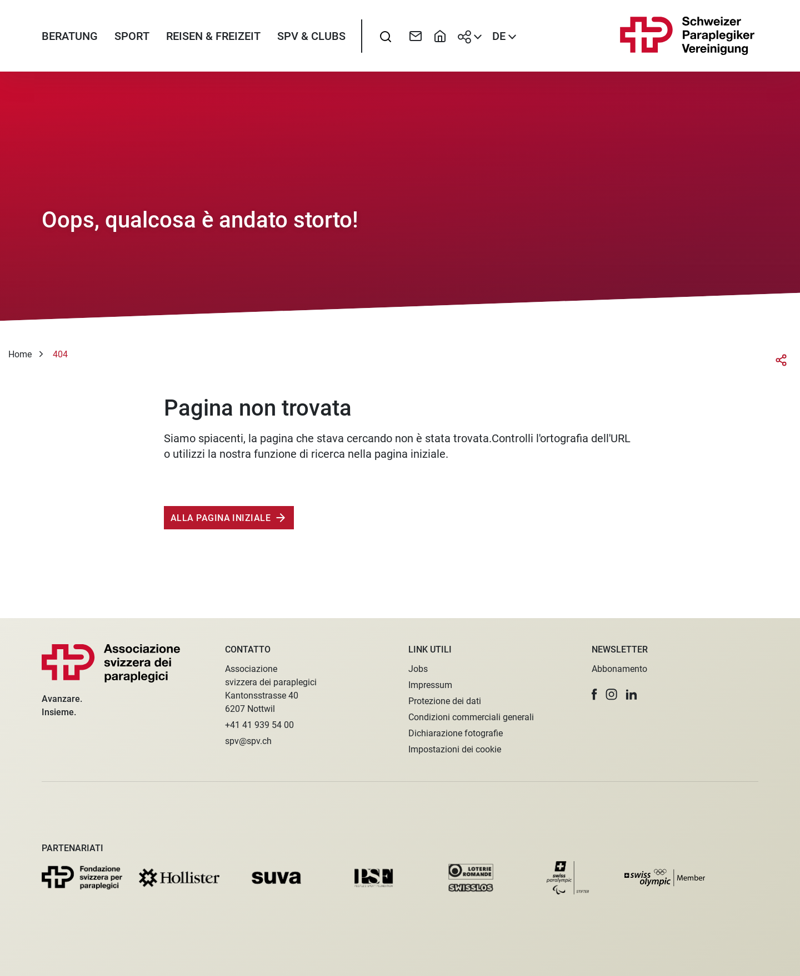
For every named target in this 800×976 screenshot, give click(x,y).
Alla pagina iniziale (221, 518)
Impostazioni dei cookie (454, 749)
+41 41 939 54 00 (259, 725)
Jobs (418, 669)
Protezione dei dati (444, 701)
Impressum (430, 685)
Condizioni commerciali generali (471, 717)
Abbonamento (619, 669)
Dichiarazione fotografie (455, 733)
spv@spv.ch (248, 741)
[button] (594, 694)
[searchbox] (386, 36)
